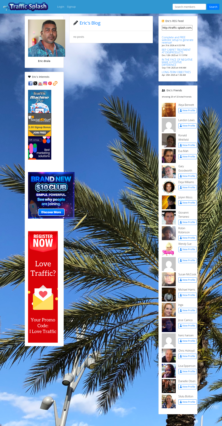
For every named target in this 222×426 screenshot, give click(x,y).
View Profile (187, 110)
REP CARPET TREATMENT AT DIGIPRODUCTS (176, 51)
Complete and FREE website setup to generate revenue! (177, 40)
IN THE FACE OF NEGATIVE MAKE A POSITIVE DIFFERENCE (177, 62)
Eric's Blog (90, 23)
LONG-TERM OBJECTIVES (176, 72)
